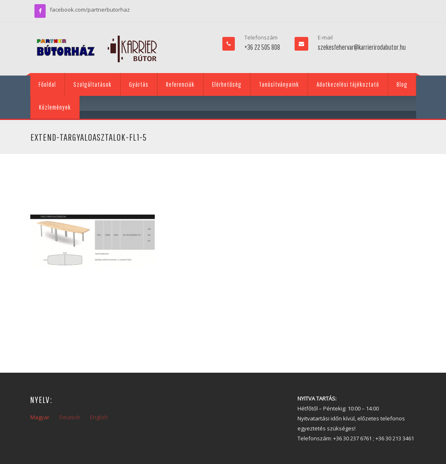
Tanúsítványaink (279, 84)
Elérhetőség (226, 84)
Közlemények (55, 107)
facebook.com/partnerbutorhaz (90, 9)
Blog (402, 84)
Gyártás (139, 84)
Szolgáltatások (92, 84)
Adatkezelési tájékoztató (348, 84)
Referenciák (180, 84)
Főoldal (47, 84)
